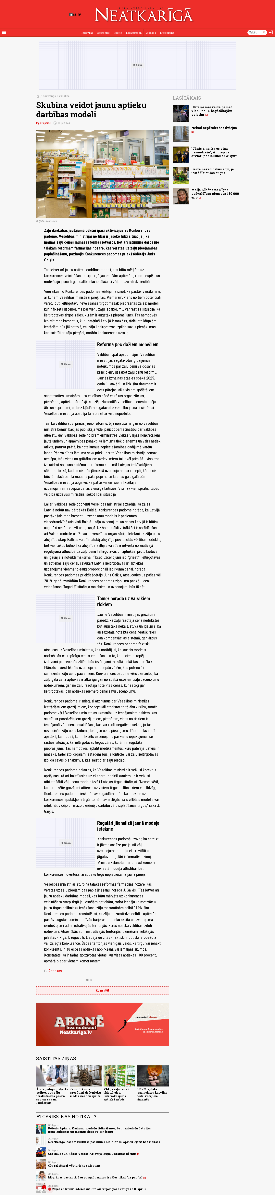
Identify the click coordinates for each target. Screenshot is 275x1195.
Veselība (151, 32)
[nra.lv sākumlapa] (75, 14)
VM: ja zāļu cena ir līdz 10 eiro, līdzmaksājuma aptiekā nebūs (117, 1094)
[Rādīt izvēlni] (4, 32)
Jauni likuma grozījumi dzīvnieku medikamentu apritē (85, 1092)
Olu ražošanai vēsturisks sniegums (74, 1165)
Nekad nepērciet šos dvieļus (214, 128)
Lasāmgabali (134, 32)
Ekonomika (167, 32)
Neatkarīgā (49, 96)
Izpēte (118, 32)
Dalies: (88, 980)
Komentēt (102, 990)
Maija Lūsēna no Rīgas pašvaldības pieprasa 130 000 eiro (215, 193)
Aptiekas (53, 971)
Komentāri (103, 32)
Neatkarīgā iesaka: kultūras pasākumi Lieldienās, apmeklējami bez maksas (104, 1142)
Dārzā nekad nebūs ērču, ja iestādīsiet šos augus (212, 171)
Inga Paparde (43, 123)
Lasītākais (187, 98)
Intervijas (87, 32)
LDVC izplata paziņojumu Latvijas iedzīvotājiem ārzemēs (152, 1094)
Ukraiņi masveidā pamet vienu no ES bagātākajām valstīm (211, 111)
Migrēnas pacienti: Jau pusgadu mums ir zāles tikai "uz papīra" (95, 1177)
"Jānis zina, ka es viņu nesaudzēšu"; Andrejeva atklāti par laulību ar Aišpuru (215, 152)
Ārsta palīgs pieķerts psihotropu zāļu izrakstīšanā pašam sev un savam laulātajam (52, 1096)
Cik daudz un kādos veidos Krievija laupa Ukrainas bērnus (92, 1154)
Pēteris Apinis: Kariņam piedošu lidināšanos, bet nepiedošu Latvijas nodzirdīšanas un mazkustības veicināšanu (99, 1130)
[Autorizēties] (271, 32)
